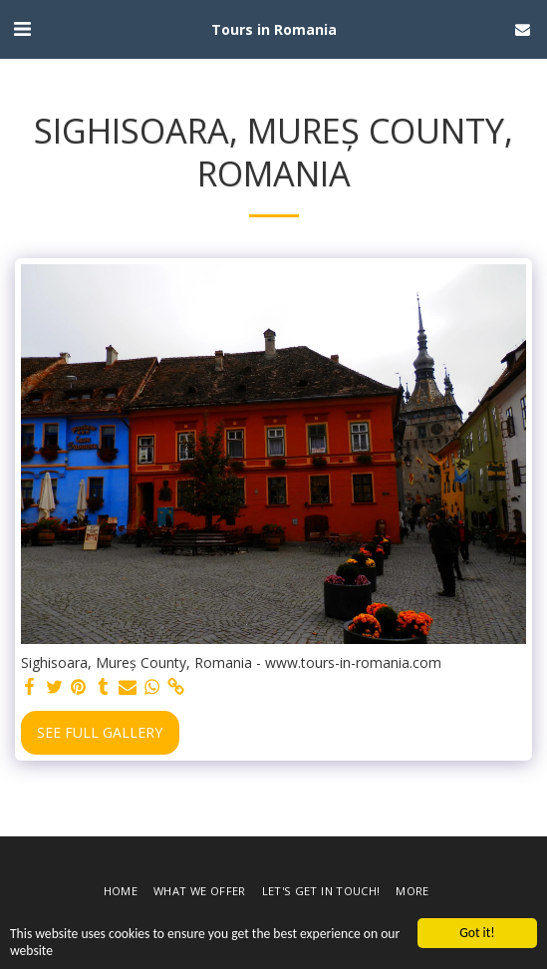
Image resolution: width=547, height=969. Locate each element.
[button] (22, 28)
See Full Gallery (99, 732)
